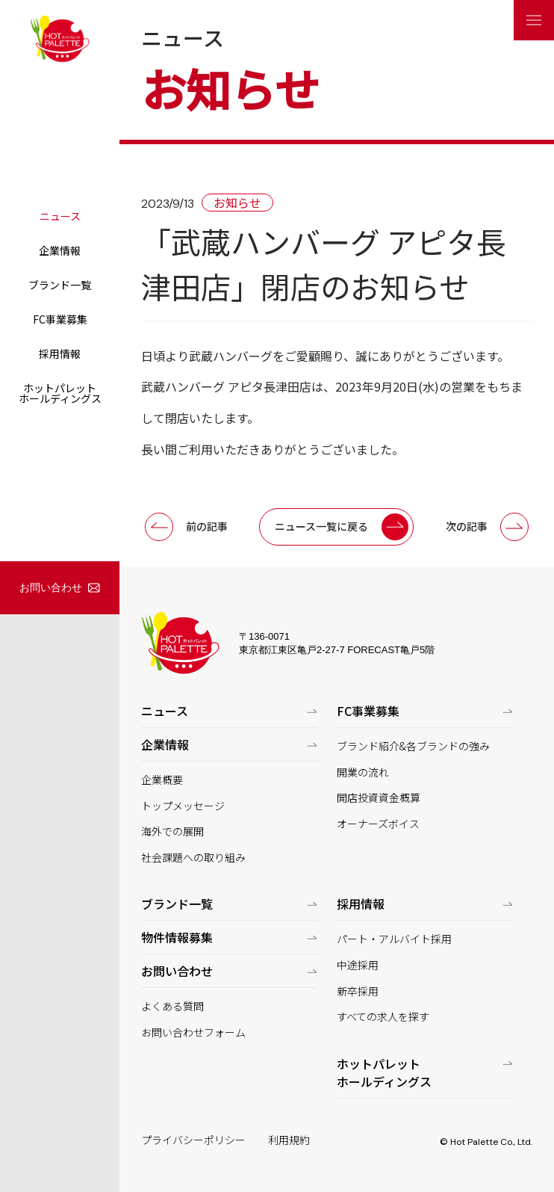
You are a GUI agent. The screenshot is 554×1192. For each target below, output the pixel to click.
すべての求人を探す (383, 1017)
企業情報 (60, 250)
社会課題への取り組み (193, 857)
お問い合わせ (50, 587)
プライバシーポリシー (193, 1140)
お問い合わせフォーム (193, 1032)
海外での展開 (172, 831)
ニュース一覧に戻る (321, 526)
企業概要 (162, 780)
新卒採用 (358, 991)
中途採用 (358, 965)
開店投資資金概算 (378, 798)
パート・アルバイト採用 (394, 939)
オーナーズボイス (378, 824)
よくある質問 (172, 1006)
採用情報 (60, 353)
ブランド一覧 (59, 284)
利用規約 (289, 1140)
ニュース (60, 216)
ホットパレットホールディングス (60, 393)
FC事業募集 (60, 319)
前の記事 (207, 526)
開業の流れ (363, 772)
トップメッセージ (183, 806)
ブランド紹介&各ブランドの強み (413, 746)
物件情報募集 (177, 937)
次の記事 (467, 526)
